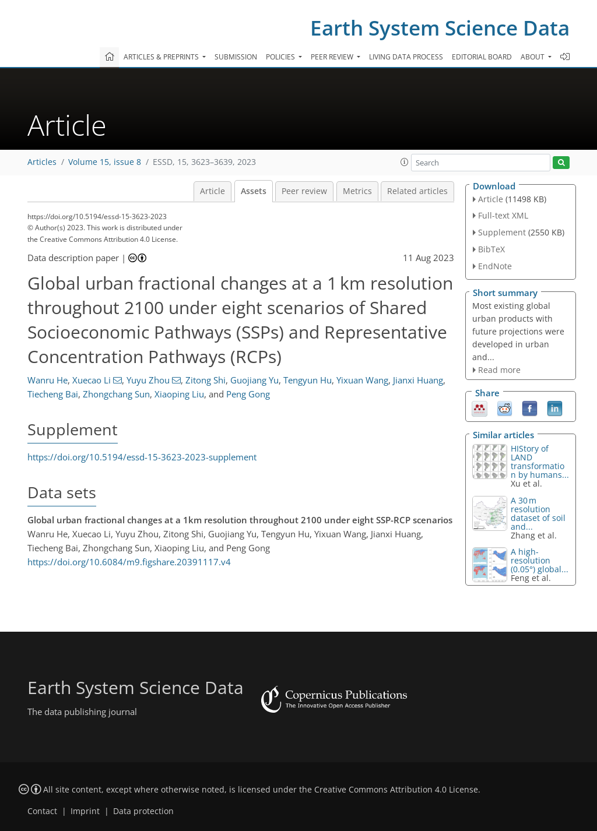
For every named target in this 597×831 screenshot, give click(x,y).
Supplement (502, 232)
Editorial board (482, 57)
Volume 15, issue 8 (104, 162)
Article (212, 191)
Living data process (406, 57)
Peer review (304, 191)
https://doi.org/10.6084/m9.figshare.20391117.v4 (129, 562)
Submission (236, 57)
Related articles (417, 191)
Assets (253, 191)
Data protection (143, 811)
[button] (405, 162)
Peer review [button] (333, 57)
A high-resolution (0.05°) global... (539, 560)
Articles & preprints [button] (162, 57)
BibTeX (491, 249)
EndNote (495, 266)
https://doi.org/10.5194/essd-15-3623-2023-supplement (142, 457)
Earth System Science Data (440, 27)
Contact (42, 811)
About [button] (533, 57)
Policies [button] (281, 57)
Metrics (357, 191)
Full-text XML (503, 215)
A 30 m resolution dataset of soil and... (538, 513)
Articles (42, 162)
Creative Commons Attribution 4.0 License (396, 789)
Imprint (85, 811)
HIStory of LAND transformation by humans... (540, 461)
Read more (499, 369)
